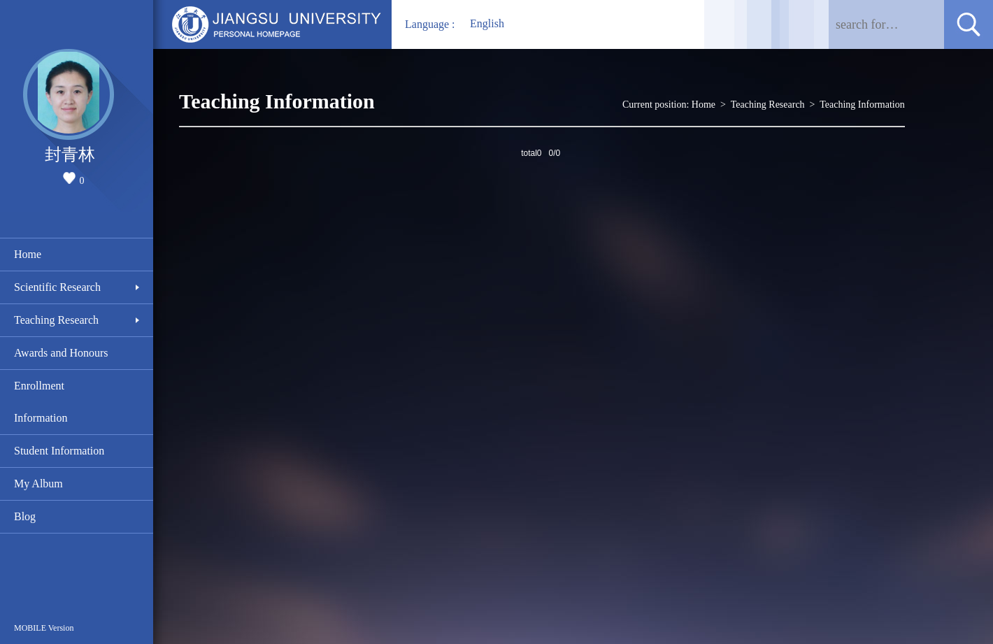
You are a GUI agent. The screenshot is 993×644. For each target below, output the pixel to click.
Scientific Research (57, 287)
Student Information (59, 451)
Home (27, 254)
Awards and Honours (61, 353)
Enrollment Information (40, 402)
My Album (38, 483)
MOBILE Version (43, 628)
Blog (25, 516)
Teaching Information (862, 104)
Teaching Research (56, 320)
